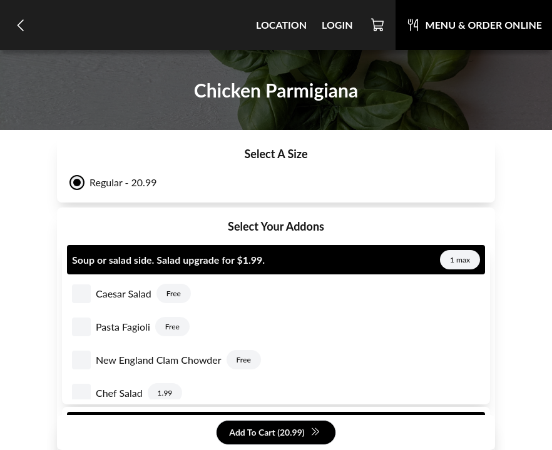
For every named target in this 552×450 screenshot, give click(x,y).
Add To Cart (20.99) (274, 432)
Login (337, 25)
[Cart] (378, 25)
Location (281, 25)
